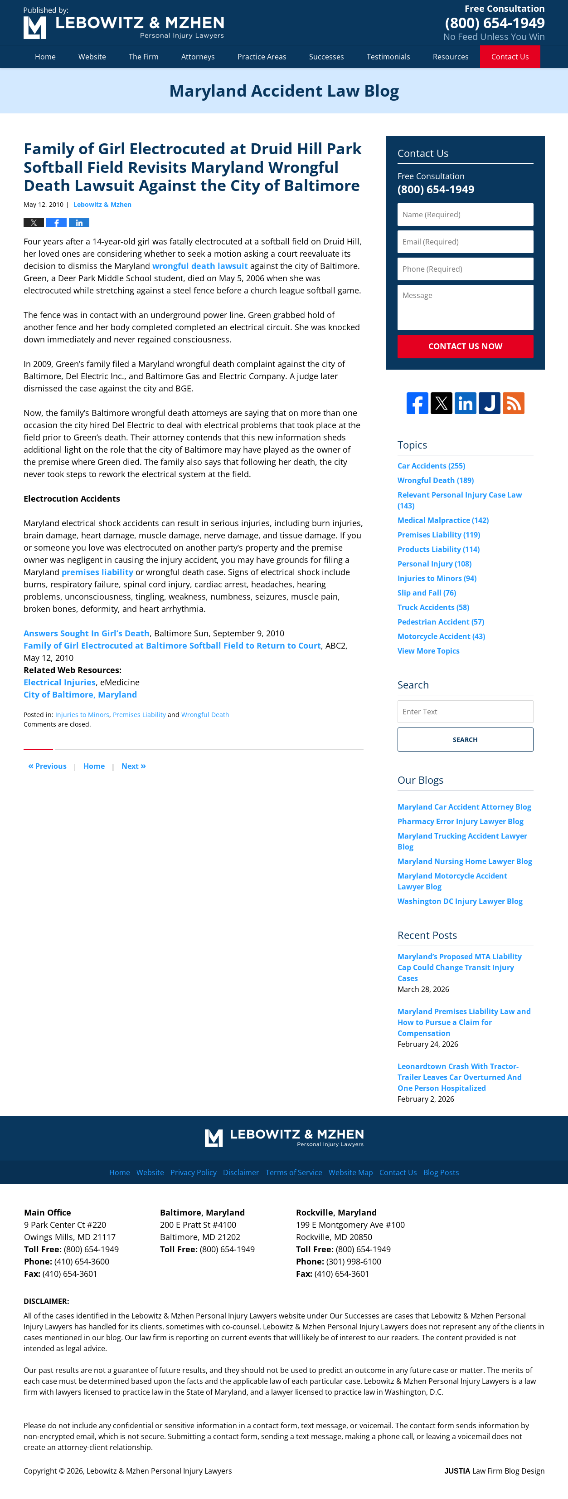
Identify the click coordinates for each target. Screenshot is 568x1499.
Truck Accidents (433, 607)
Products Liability (439, 549)
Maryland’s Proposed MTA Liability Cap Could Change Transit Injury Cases (460, 967)
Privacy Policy (193, 1172)
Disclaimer (241, 1172)
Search (465, 739)
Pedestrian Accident (441, 622)
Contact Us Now (465, 346)
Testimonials (388, 57)
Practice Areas (262, 57)
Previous (47, 765)
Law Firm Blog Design (495, 1471)
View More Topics (429, 651)
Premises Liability (139, 714)
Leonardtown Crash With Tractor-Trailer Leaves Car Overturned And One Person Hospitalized (460, 1077)
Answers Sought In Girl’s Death (87, 633)
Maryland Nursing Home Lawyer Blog (465, 861)
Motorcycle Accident (441, 636)
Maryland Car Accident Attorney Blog (464, 807)
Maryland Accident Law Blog (124, 23)
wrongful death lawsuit (199, 265)
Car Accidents (431, 466)
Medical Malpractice (443, 520)
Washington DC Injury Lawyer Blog (460, 901)
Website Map (351, 1172)
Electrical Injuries (60, 682)
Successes (326, 57)
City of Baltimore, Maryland (80, 694)
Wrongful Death (205, 714)
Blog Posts (441, 1172)
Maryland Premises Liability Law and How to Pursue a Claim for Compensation (464, 1022)
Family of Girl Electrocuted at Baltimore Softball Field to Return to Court (172, 645)
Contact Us (510, 57)
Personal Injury (434, 564)
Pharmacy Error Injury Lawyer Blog (461, 821)
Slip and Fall (427, 593)
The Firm (144, 57)
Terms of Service (294, 1172)
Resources (451, 57)
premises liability (97, 571)
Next (133, 765)
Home (45, 57)
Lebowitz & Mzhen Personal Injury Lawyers (159, 1471)
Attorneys (198, 57)
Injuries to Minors (82, 714)
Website (92, 57)
